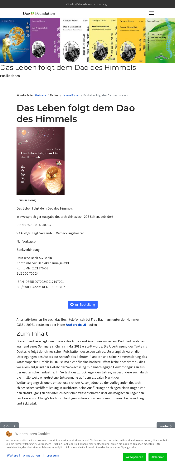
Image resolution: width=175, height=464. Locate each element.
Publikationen (10, 75)
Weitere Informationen (23, 455)
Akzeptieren (134, 457)
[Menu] (151, 13)
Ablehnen (157, 457)
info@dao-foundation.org (88, 4)
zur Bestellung (82, 304)
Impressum (51, 455)
